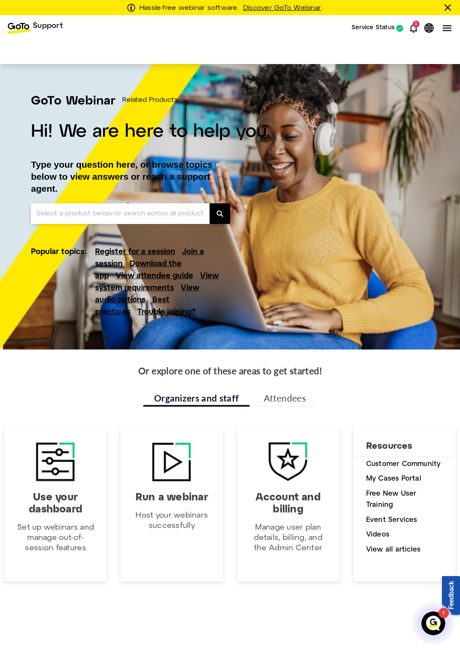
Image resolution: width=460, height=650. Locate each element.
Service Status (373, 28)
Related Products (150, 100)
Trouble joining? (166, 312)
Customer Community (403, 464)
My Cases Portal (393, 478)
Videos (377, 534)
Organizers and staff (196, 397)
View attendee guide (154, 276)
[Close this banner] (449, 7)
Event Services (391, 520)
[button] (413, 28)
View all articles (393, 549)
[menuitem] (35, 28)
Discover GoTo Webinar (282, 8)
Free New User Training (391, 500)
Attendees (285, 397)
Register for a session (135, 252)
